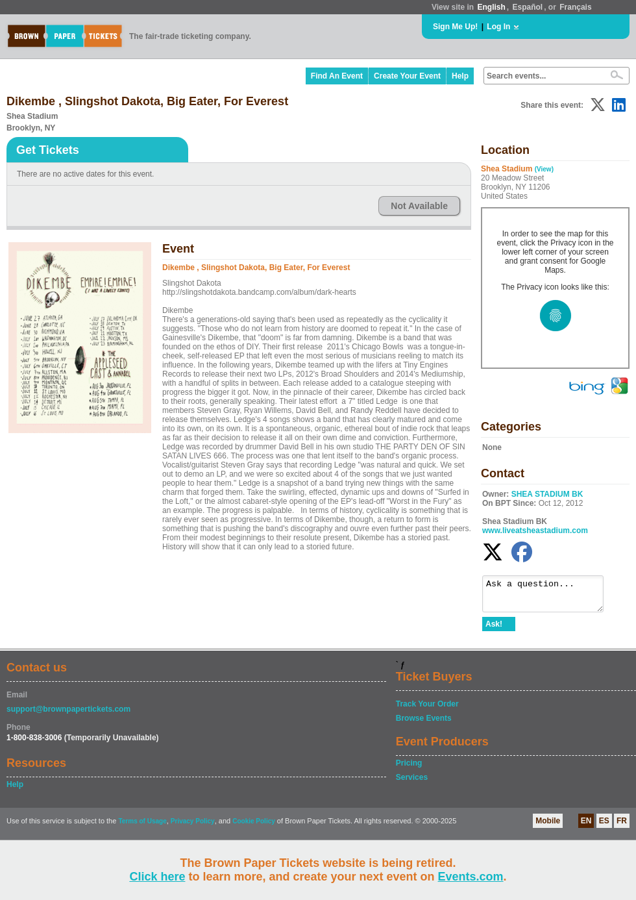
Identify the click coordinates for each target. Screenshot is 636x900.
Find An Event (337, 76)
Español (528, 7)
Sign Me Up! (455, 26)
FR (622, 826)
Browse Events (424, 724)
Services (412, 783)
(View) (544, 169)
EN (586, 826)
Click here (157, 876)
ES (604, 826)
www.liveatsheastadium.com (535, 530)
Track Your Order (427, 709)
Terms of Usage (142, 827)
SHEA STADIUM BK (547, 494)
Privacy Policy (193, 827)
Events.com (471, 876)
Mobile (547, 826)
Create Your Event (407, 76)
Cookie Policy (253, 827)
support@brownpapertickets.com (68, 714)
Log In (498, 26)
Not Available (419, 206)
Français (575, 7)
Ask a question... (549, 596)
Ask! (493, 629)
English (491, 7)
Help (460, 76)
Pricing (409, 768)
